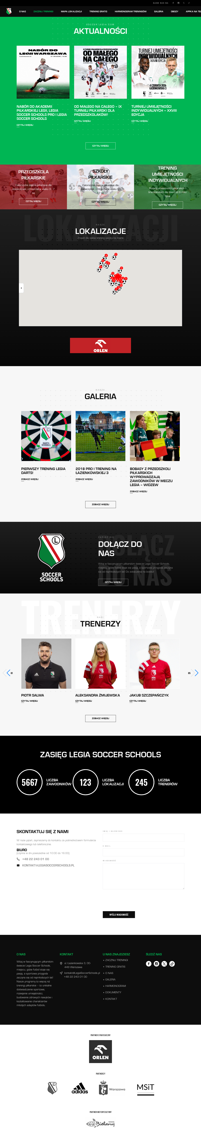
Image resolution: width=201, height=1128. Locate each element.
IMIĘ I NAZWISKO (113, 831)
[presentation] (126, 904)
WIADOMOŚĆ (109, 861)
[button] (194, 673)
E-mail (107, 846)
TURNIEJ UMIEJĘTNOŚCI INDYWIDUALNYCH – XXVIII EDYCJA (154, 111)
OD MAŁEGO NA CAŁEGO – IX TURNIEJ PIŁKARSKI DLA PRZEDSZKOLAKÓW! (98, 111)
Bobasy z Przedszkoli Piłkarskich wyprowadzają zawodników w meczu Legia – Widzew (151, 477)
